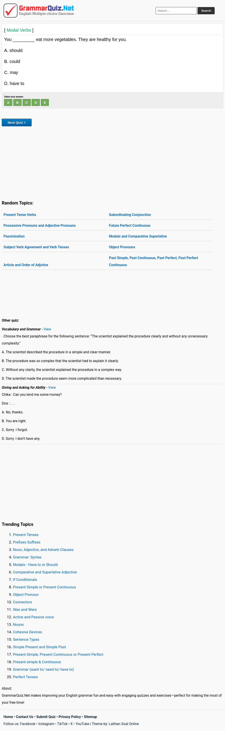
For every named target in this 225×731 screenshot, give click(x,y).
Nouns (18, 624)
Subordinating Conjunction (130, 215)
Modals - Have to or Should (35, 564)
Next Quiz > (17, 122)
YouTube (82, 724)
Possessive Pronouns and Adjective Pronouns (40, 225)
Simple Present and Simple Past (39, 647)
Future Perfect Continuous (130, 225)
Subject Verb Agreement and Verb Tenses (36, 247)
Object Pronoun (26, 594)
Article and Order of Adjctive (26, 265)
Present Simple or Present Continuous (44, 587)
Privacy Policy (70, 717)
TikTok (62, 724)
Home (8, 717)
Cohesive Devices (27, 632)
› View (46, 329)
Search (206, 10)
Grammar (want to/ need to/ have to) (43, 669)
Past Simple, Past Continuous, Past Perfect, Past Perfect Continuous (153, 261)
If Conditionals (25, 579)
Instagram (46, 724)
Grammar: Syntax (27, 557)
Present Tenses (25, 534)
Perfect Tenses (25, 677)
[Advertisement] (112, 162)
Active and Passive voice (33, 617)
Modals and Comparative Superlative (138, 236)
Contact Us (24, 717)
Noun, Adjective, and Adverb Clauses (43, 549)
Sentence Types (26, 639)
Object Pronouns (122, 247)
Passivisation (14, 236)
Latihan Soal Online (124, 724)
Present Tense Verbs (20, 215)
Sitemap (90, 717)
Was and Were (25, 609)
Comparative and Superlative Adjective (45, 572)
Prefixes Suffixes (26, 542)
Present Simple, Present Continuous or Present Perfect (58, 654)
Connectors (22, 602)
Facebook (27, 724)
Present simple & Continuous (37, 662)
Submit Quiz (46, 717)
